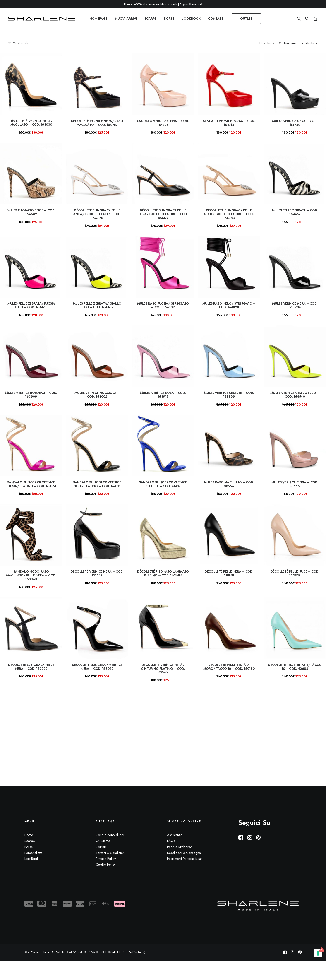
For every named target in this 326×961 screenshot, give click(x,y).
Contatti (101, 846)
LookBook (31, 858)
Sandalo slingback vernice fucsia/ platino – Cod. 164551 (31, 484)
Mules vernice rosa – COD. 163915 (163, 394)
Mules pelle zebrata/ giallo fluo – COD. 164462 (97, 305)
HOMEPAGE (98, 18)
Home (28, 835)
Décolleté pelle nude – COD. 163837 (295, 573)
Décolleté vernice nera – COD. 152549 (97, 573)
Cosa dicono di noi (110, 835)
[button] (300, 18)
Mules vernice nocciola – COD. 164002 (97, 394)
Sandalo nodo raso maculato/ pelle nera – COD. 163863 (31, 575)
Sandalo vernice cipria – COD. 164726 (163, 123)
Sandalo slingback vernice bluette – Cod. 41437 (163, 484)
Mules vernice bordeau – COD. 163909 (31, 394)
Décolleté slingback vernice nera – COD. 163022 (97, 666)
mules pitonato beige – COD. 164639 (31, 212)
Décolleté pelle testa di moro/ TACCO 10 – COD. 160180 (228, 666)
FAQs (171, 840)
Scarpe (29, 840)
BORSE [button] (169, 18)
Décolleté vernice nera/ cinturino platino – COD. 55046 (163, 668)
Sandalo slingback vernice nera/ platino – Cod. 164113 (97, 484)
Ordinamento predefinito (296, 43)
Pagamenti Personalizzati (184, 858)
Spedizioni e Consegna (184, 852)
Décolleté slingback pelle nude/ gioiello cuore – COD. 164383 (229, 214)
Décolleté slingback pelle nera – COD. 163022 (31, 666)
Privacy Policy (106, 858)
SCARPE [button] (150, 18)
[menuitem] (98, 18)
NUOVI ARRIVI (126, 18)
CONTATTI (216, 18)
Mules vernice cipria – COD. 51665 (294, 484)
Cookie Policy (106, 864)
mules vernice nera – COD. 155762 (294, 123)
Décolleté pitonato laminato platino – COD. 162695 (163, 573)
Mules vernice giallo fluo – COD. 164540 (294, 394)
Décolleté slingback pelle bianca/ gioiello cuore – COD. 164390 (97, 214)
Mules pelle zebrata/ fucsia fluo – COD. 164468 (31, 305)
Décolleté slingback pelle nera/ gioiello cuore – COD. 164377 (163, 214)
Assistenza (174, 835)
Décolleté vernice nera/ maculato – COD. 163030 (31, 123)
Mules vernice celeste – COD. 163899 (229, 394)
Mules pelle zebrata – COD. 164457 (295, 212)
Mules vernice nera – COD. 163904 (294, 305)
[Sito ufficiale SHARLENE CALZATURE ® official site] (43, 19)
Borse (28, 846)
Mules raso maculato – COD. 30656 (229, 484)
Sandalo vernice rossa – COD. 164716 (229, 123)
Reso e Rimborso (179, 846)
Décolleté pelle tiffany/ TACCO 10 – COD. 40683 (295, 666)
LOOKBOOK (191, 18)
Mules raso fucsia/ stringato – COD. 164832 (163, 305)
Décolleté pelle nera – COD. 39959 (229, 573)
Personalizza (33, 852)
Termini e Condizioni (110, 852)
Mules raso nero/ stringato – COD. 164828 (228, 305)
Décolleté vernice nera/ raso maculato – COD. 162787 (97, 123)
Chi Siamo (103, 840)
